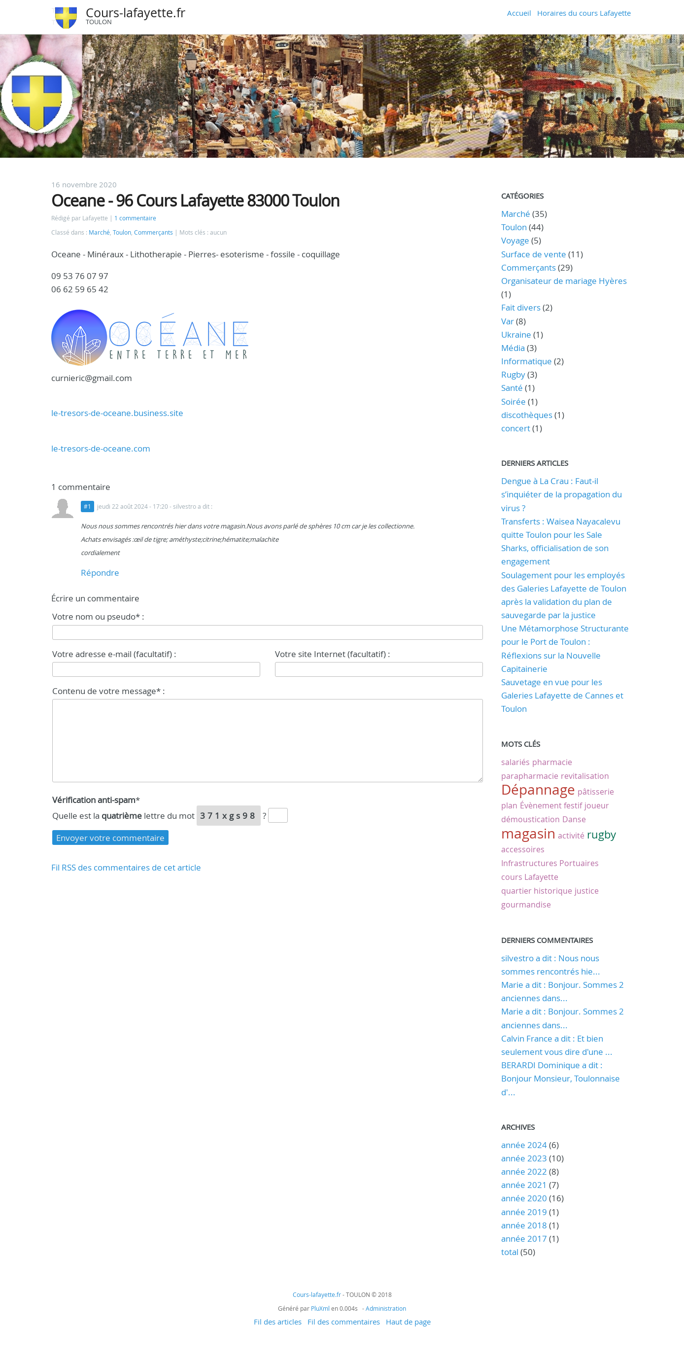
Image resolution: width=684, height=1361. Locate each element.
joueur (596, 805)
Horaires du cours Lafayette (584, 13)
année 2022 (524, 1171)
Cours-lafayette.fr (135, 12)
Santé (512, 387)
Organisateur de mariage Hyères (564, 280)
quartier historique (536, 890)
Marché (99, 232)
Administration (386, 1308)
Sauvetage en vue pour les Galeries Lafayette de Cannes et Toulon (562, 695)
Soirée (513, 401)
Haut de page (408, 1321)
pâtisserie (596, 791)
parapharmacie (529, 775)
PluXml (320, 1308)
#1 (87, 506)
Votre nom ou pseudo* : (98, 616)
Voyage (515, 240)
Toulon (122, 232)
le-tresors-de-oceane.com (100, 448)
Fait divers (521, 307)
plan (509, 805)
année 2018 (524, 1225)
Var (507, 321)
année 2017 (524, 1238)
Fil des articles (278, 1321)
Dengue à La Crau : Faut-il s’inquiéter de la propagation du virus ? (561, 494)
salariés (515, 762)
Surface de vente (533, 254)
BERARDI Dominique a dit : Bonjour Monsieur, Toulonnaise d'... (560, 1078)
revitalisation (585, 775)
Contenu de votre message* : (108, 691)
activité (571, 835)
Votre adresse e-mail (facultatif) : (114, 654)
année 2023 (524, 1158)
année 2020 (524, 1198)
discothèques (527, 414)
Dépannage (538, 789)
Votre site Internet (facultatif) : (332, 654)
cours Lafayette (529, 877)
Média (513, 347)
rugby (601, 834)
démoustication (530, 819)
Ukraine (516, 334)
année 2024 (524, 1145)
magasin (528, 833)
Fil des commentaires (344, 1321)
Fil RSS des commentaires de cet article (126, 867)
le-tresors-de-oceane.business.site (117, 413)
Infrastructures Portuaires (550, 863)
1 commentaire (135, 218)
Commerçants (153, 232)
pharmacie (552, 762)
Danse (574, 819)
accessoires (523, 849)
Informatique (526, 361)
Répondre (100, 572)
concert (515, 428)
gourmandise (526, 904)
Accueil (519, 13)
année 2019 (524, 1212)
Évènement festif (551, 805)
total (510, 1251)
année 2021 (524, 1184)
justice (587, 890)
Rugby (513, 374)
